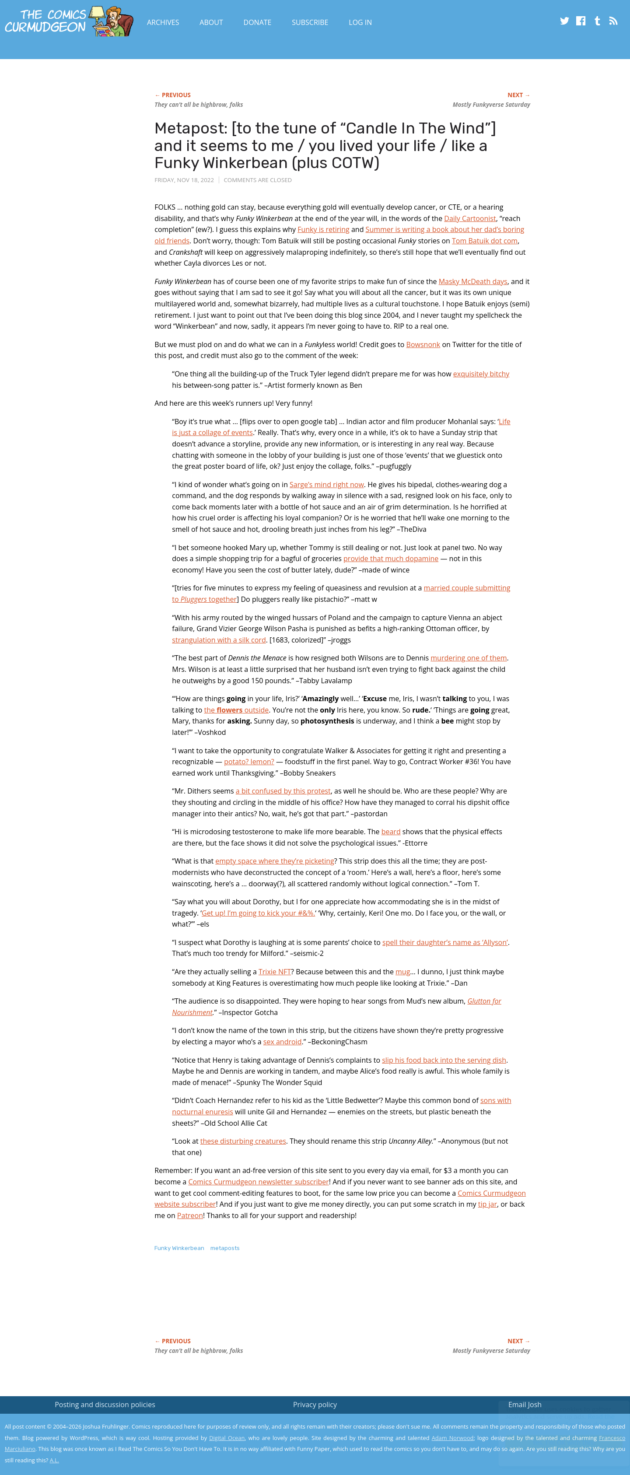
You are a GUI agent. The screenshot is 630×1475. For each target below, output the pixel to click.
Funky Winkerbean (179, 1248)
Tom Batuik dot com (485, 241)
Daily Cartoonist (470, 218)
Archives (163, 22)
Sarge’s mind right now (327, 484)
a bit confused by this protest (283, 791)
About (211, 22)
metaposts (225, 1248)
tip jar (487, 1204)
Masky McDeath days (473, 281)
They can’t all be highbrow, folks (198, 105)
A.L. (55, 1460)
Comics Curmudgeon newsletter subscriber (258, 1182)
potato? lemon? (249, 761)
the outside (236, 710)
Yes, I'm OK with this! (556, 1442)
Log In (360, 22)
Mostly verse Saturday (491, 105)
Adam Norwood (453, 1438)
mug (403, 971)
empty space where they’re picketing (274, 861)
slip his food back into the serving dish (444, 1060)
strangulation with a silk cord (219, 640)
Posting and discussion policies (105, 1404)
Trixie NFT (275, 971)
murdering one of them (468, 658)
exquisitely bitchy (481, 374)
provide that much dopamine (390, 558)
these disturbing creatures (243, 1141)
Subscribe (310, 22)
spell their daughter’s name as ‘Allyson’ (445, 942)
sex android (282, 1042)
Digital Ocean (227, 1438)
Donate (258, 22)
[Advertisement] (313, 1304)
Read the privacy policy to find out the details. (552, 1420)
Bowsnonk (423, 344)
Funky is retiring (324, 229)
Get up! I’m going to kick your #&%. (258, 913)
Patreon (190, 1215)
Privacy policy (315, 1404)
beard (391, 831)
